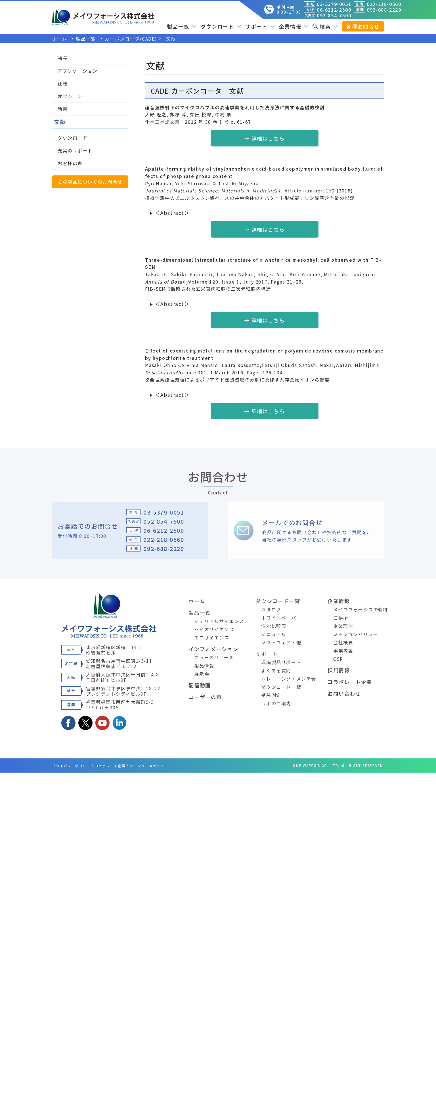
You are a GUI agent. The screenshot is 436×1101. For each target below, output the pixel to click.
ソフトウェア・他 (281, 642)
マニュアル (273, 634)
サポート (259, 26)
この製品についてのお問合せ (90, 181)
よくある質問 (276, 670)
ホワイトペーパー (281, 617)
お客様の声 (70, 163)
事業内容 (343, 650)
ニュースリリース (214, 657)
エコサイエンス (211, 637)
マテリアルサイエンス (219, 621)
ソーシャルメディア (147, 765)
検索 (325, 26)
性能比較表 (273, 625)
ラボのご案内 (276, 703)
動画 (63, 109)
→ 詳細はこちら (264, 138)
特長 (63, 57)
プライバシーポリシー (71, 765)
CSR (338, 658)
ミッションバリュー (355, 634)
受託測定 (271, 695)
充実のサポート (75, 150)
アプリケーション (78, 70)
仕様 (63, 83)
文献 (60, 121)
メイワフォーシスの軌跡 (360, 609)
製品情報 (204, 665)
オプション (70, 96)
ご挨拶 (340, 617)
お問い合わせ (344, 693)
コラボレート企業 (350, 681)
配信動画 (199, 685)
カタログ (271, 609)
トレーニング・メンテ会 (288, 678)
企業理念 (343, 625)
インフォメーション (213, 649)
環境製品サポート (281, 662)
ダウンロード (221, 26)
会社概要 (343, 642)
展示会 (201, 673)
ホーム (196, 601)
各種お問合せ (363, 26)
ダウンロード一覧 (277, 601)
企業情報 (293, 26)
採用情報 (339, 670)
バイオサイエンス (214, 629)
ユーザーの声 (205, 697)
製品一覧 (181, 26)
